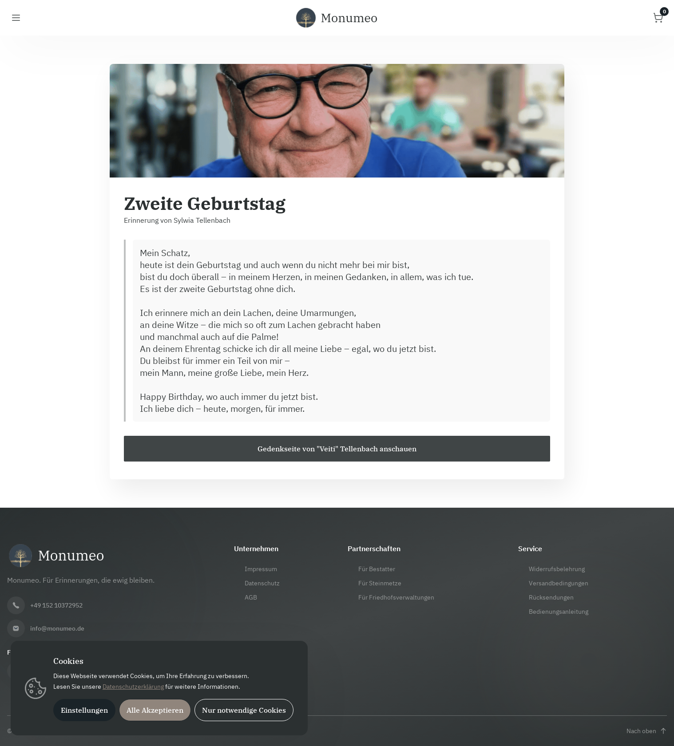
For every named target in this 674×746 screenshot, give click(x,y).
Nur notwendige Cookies (244, 710)
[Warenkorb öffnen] (658, 18)
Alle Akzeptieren (155, 710)
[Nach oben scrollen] (646, 730)
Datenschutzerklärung (133, 687)
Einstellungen (84, 710)
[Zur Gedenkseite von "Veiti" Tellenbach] (337, 449)
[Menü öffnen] (16, 18)
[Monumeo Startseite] (337, 17)
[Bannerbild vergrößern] (337, 121)
